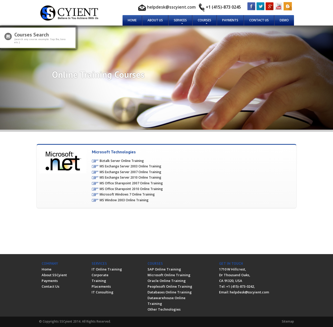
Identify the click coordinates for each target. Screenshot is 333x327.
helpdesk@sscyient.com (171, 7)
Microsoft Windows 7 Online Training (127, 194)
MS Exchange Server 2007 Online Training (130, 172)
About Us (155, 20)
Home (132, 20)
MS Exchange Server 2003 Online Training (130, 166)
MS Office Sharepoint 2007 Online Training (131, 183)
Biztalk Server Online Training (122, 161)
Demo (284, 20)
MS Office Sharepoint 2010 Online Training (131, 189)
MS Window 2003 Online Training (124, 200)
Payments (230, 20)
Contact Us (259, 20)
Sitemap (288, 321)
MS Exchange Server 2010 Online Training (130, 177)
